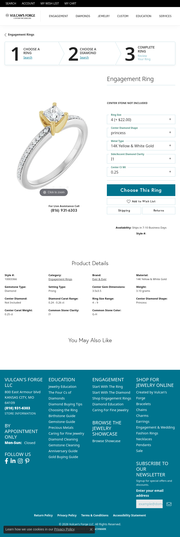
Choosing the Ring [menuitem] (63, 410)
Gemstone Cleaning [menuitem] (64, 445)
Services (165, 16)
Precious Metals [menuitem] (61, 427)
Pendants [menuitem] (143, 445)
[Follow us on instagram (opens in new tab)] (20, 461)
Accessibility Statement (129, 515)
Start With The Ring (107, 386)
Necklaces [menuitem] (144, 439)
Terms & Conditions (95, 515)
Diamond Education (108, 404)
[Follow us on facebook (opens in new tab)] (6, 461)
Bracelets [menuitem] (143, 404)
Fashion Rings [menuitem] (147, 433)
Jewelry (104, 16)
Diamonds (83, 16)
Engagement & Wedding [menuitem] (155, 427)
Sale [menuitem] (139, 450)
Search (27, 57)
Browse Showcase (106, 441)
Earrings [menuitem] (142, 421)
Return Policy (43, 515)
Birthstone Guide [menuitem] (62, 416)
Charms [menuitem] (142, 415)
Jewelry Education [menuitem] (62, 386)
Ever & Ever (99, 279)
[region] (53, 149)
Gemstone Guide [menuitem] (62, 421)
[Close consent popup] (91, 529)
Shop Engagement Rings (111, 398)
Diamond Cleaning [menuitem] (63, 439)
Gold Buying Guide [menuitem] (63, 457)
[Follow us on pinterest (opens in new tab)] (27, 461)
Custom (122, 16)
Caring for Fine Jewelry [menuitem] (66, 433)
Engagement (58, 16)
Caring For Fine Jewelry (110, 410)
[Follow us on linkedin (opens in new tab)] (13, 461)
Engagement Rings (21, 35)
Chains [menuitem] (141, 409)
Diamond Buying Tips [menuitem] (65, 404)
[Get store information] (20, 413)
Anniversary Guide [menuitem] (63, 451)
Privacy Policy (67, 515)
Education (143, 16)
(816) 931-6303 (64, 210)
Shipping (124, 210)
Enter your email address (150, 493)
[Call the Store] (17, 408)
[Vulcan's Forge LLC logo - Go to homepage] (21, 16)
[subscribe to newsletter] (169, 504)
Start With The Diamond (111, 392)
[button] (10, 3)
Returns (159, 210)
